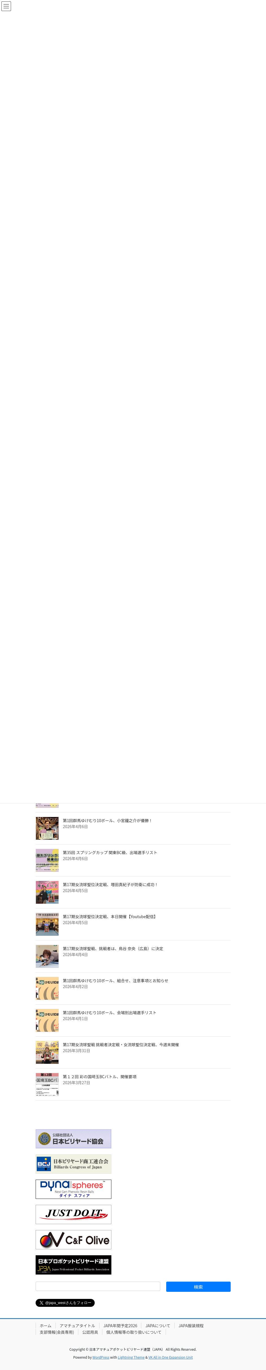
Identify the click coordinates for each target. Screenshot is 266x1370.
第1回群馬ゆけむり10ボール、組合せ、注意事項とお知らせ (115, 980)
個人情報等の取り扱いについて (134, 1332)
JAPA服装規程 (191, 1325)
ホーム (46, 1325)
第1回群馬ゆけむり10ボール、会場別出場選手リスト (110, 1012)
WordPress (100, 1357)
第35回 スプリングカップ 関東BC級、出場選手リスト (110, 852)
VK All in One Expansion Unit (170, 1357)
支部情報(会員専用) (57, 1332)
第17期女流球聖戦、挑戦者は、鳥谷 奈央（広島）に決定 (113, 948)
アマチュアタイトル (77, 1325)
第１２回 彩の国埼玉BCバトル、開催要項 (100, 1076)
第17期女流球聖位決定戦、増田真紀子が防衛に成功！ (111, 884)
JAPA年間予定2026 (120, 1325)
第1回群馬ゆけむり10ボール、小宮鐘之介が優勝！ (108, 820)
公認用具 (90, 1332)
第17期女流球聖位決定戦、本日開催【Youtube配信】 (110, 916)
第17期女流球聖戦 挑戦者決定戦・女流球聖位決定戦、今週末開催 (121, 1044)
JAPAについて (157, 1325)
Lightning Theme (131, 1357)
